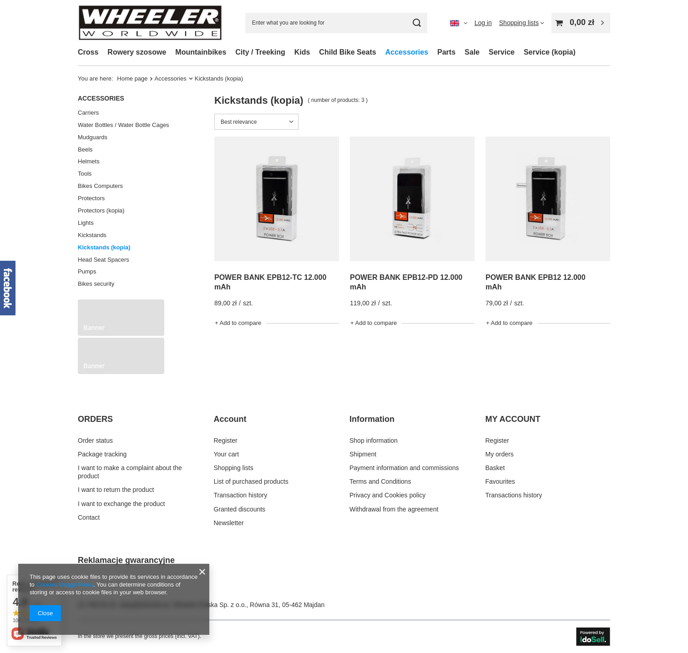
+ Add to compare (238, 322)
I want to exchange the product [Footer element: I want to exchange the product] (121, 503)
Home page (132, 78)
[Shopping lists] (521, 22)
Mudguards (92, 137)
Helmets (89, 161)
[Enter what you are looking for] (336, 23)
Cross (88, 52)
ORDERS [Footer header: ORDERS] (95, 419)
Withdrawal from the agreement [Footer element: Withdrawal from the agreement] (393, 509)
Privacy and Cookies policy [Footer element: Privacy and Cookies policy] (387, 495)
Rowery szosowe (136, 52)
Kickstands (92, 235)
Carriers (88, 112)
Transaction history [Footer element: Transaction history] (241, 495)
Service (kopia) (550, 52)
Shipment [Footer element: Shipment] (362, 454)
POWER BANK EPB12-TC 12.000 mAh (270, 282)
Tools (84, 173)
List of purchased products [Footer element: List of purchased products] (251, 481)
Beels (85, 149)
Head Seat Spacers (103, 259)
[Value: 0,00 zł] (580, 23)
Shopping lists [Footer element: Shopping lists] (233, 467)
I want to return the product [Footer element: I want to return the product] (116, 489)
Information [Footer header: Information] (372, 419)
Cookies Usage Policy (64, 584)
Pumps (87, 271)
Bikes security (96, 283)
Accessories (406, 52)
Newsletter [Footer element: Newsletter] (229, 522)
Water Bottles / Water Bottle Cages (123, 124)
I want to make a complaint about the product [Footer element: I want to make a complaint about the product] (130, 472)
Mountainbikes (200, 52)
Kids (302, 52)
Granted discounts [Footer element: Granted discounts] (240, 509)
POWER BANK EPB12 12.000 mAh (536, 282)
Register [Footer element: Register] (226, 440)
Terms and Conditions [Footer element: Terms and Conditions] (380, 481)
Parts (446, 52)
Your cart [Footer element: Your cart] (226, 454)
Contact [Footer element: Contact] (89, 517)
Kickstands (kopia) (104, 247)
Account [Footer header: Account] (230, 419)
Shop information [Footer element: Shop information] (373, 440)
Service (502, 52)
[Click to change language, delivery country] (458, 22)
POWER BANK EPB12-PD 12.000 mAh (406, 282)
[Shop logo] (150, 23)
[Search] (417, 23)
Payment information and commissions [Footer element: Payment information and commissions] (404, 467)
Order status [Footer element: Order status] (95, 440)
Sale (472, 52)
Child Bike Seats (347, 52)
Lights (86, 222)
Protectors (91, 198)
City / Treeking (260, 52)
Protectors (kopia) (101, 210)
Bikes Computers (100, 185)
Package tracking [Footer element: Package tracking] (102, 454)
